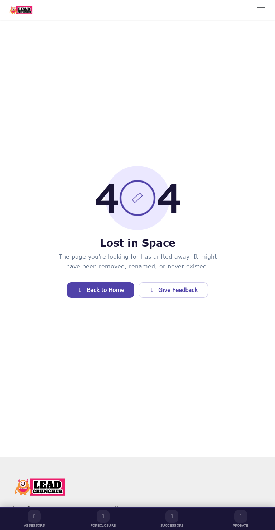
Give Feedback (173, 290)
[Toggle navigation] (261, 10)
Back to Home (100, 290)
